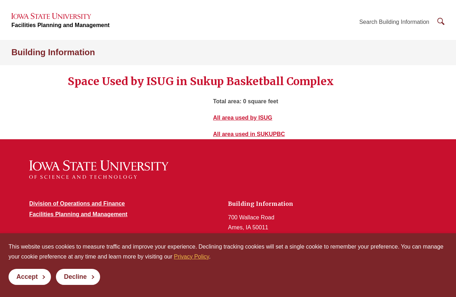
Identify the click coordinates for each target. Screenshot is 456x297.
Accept (27, 276)
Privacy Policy (191, 257)
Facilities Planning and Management (60, 25)
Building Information (53, 52)
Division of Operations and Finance (77, 203)
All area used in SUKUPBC (249, 134)
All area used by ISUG (242, 118)
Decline (75, 276)
